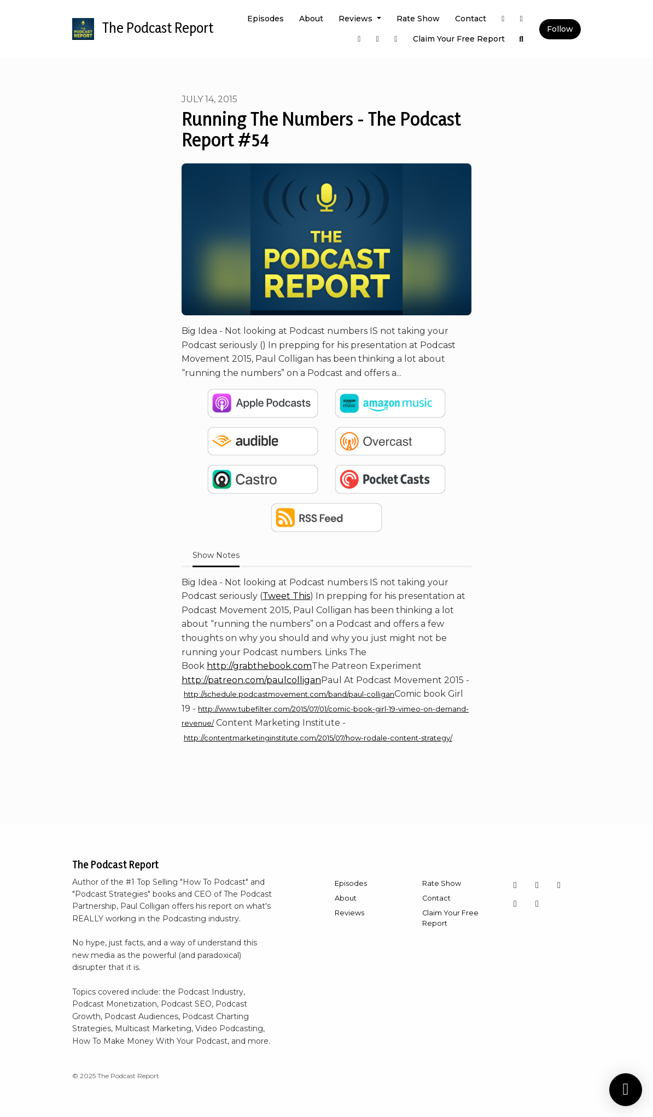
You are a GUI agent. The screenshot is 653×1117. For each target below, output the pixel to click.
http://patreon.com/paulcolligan (251, 680)
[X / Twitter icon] (537, 904)
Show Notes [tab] (216, 555)
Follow (560, 29)
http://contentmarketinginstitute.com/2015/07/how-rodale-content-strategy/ (318, 737)
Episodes (265, 18)
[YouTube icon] (558, 885)
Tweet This (286, 596)
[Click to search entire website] (521, 39)
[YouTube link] (378, 39)
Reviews (357, 18)
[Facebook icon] (537, 885)
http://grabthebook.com (259, 666)
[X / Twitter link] (503, 19)
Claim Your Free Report (459, 39)
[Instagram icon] (515, 885)
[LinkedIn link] (396, 39)
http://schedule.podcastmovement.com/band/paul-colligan (289, 694)
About (311, 18)
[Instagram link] (521, 19)
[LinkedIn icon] (515, 904)
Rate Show (418, 18)
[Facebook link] (359, 39)
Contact (470, 18)
